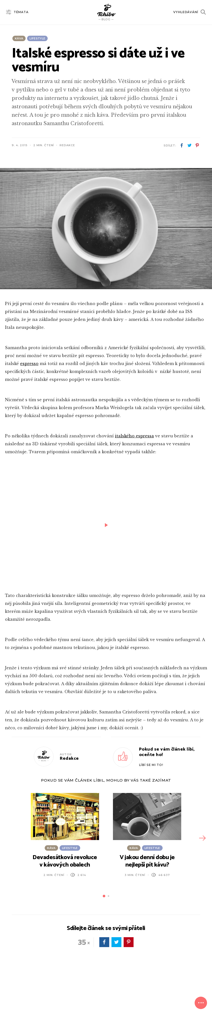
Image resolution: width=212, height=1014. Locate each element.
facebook (181, 145)
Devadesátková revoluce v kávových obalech (65, 861)
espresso (29, 363)
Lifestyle (37, 38)
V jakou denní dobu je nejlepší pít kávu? (147, 861)
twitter (189, 145)
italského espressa (134, 435)
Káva (19, 38)
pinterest (197, 145)
